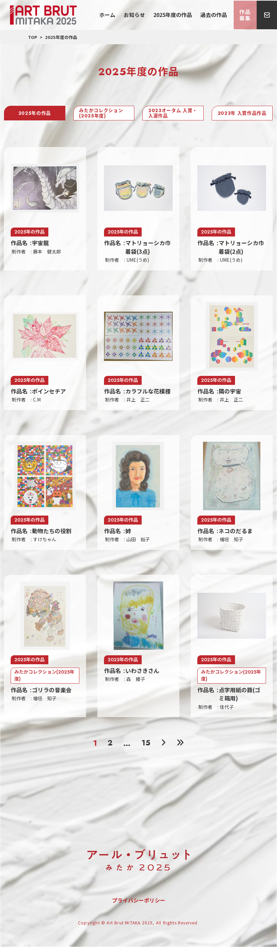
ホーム (123, 14)
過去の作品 (214, 14)
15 (145, 744)
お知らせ (146, 14)
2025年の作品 (34, 113)
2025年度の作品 (179, 14)
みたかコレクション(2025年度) (102, 113)
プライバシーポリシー (138, 902)
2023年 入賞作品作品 (241, 113)
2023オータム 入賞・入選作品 (169, 113)
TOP (32, 37)
